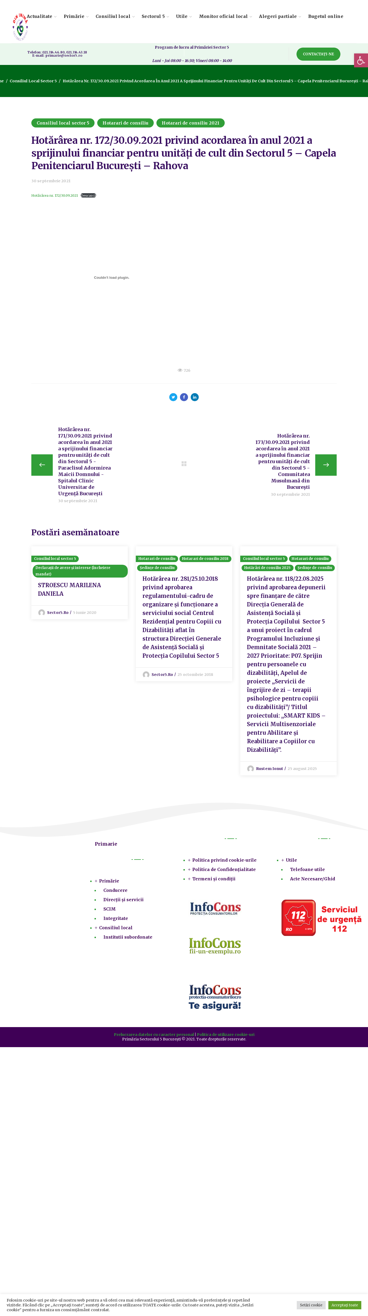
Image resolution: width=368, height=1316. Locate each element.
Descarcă (88, 195)
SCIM (109, 911)
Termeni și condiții (213, 881)
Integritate (115, 920)
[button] (361, 60)
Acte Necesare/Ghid (312, 881)
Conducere (115, 892)
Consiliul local (116, 929)
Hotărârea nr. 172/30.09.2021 (54, 195)
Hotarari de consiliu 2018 (205, 561)
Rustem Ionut (269, 770)
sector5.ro (58, 614)
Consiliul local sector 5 (33, 81)
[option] (79, 583)
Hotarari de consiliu (125, 123)
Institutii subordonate (127, 939)
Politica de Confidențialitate (224, 871)
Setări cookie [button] (311, 1305)
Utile (291, 862)
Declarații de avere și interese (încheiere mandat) (72, 573)
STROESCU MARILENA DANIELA (69, 591)
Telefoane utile (307, 871)
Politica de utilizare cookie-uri (225, 1036)
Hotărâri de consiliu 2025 (267, 570)
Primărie (109, 883)
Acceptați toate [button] (345, 1305)
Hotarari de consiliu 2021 (190, 123)
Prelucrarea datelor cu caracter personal (154, 1036)
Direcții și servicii (123, 901)
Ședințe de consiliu (157, 570)
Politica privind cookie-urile (224, 862)
